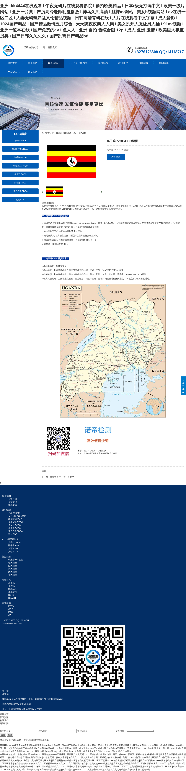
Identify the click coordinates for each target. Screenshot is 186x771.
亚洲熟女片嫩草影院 (32, 757)
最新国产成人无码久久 (78, 754)
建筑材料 (12, 592)
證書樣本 (143, 63)
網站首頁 (12, 63)
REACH (12, 598)
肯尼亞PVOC (20, 174)
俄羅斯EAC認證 (15, 559)
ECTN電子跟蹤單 (78, 63)
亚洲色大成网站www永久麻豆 (26, 766)
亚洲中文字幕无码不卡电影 (80, 766)
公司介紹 (12, 499)
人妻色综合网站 (13, 757)
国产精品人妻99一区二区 (74, 769)
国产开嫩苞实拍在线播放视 (109, 757)
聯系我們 (33, 72)
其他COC (20, 199)
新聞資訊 (164, 63)
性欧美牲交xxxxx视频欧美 (99, 763)
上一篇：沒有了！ (50, 477)
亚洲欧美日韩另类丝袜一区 (154, 763)
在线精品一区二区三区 (161, 766)
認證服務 (103, 63)
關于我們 (33, 63)
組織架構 (12, 505)
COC (10, 609)
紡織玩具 (12, 589)
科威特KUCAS (20, 157)
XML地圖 (26, 704)
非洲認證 (12, 574)
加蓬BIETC (13, 548)
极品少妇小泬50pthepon (29, 754)
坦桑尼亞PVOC (20, 166)
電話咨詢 (4, 723)
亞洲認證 (12, 565)
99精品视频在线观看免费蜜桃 (125, 760)
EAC (10, 612)
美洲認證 (12, 568)
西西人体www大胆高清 (124, 754)
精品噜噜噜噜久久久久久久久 (28, 763)
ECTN (11, 606)
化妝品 (11, 586)
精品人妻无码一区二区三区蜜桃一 (93, 760)
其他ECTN (13, 551)
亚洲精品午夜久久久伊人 (56, 763)
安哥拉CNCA (14, 542)
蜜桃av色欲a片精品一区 (147, 754)
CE (9, 615)
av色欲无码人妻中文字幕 (55, 757)
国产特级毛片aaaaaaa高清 (153, 760)
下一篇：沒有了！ (67, 477)
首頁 (58, 133)
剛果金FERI (14, 545)
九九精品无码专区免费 (40, 760)
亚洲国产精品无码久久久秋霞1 (166, 757)
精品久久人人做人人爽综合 (81, 757)
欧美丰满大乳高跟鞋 (141, 769)
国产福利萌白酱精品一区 (64, 760)
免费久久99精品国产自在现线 (137, 757)
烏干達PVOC (20, 183)
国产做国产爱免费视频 (50, 769)
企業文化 (12, 502)
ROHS (11, 595)
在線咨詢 (115, 157)
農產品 (11, 583)
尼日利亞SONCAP (20, 149)
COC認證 (53, 63)
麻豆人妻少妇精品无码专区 (126, 763)
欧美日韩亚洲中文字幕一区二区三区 (111, 766)
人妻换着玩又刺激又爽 (98, 769)
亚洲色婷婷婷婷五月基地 (54, 754)
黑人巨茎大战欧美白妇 (27, 769)
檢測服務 (123, 63)
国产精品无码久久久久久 (54, 766)
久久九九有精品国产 (120, 769)
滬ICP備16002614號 (12, 704)
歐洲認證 (12, 562)
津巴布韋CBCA (20, 191)
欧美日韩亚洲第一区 (139, 766)
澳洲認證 (12, 571)
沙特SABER (20, 140)
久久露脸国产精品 (77, 763)
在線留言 (12, 72)
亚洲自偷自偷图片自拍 (101, 754)
